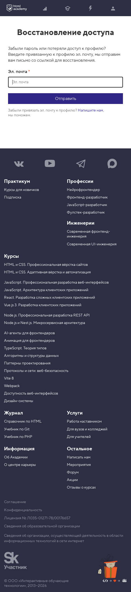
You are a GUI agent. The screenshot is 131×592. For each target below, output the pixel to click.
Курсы (11, 256)
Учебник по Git (17, 429)
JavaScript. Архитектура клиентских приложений (46, 290)
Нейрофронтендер (83, 189)
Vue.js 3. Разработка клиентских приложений (42, 305)
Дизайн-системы (18, 401)
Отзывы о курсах (81, 487)
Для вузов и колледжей (87, 429)
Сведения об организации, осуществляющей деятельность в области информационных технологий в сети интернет (63, 538)
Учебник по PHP (18, 436)
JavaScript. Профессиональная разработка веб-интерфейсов (56, 282)
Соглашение (15, 502)
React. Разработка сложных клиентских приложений (49, 297)
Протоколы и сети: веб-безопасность (36, 370)
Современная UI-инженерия (92, 244)
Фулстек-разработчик (86, 212)
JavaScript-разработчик (87, 205)
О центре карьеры (20, 464)
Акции (72, 480)
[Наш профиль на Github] (115, 581)
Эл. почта (18, 71)
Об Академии (16, 457)
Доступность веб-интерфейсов (31, 393)
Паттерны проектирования (27, 363)
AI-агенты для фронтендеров (29, 333)
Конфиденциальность (23, 510)
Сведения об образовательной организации (42, 526)
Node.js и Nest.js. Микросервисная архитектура (44, 323)
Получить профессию (67, 9)
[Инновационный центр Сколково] (15, 560)
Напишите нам (90, 110)
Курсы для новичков (21, 189)
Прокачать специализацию (90, 9)
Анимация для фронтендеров (29, 340)
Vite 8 (9, 378)
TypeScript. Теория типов (25, 348)
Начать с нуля (45, 9)
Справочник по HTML (23, 421)
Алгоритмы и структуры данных (31, 355)
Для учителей (79, 436)
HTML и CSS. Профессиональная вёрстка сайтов (46, 264)
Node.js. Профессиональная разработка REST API (47, 315)
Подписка (12, 197)
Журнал (13, 413)
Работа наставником (84, 421)
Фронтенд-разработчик (87, 197)
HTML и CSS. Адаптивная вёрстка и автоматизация (47, 272)
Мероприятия (79, 464)
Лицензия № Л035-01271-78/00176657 (37, 518)
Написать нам (78, 457)
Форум (73, 472)
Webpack (12, 386)
